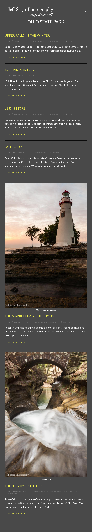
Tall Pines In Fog (19, 70)
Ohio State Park (38, 41)
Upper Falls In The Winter (27, 35)
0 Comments (73, 41)
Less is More (15, 108)
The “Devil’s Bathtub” (23, 486)
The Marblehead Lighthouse (30, 316)
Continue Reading (16, 57)
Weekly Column (52, 322)
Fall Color (14, 147)
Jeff (8, 41)
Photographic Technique (54, 41)
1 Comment (54, 153)
